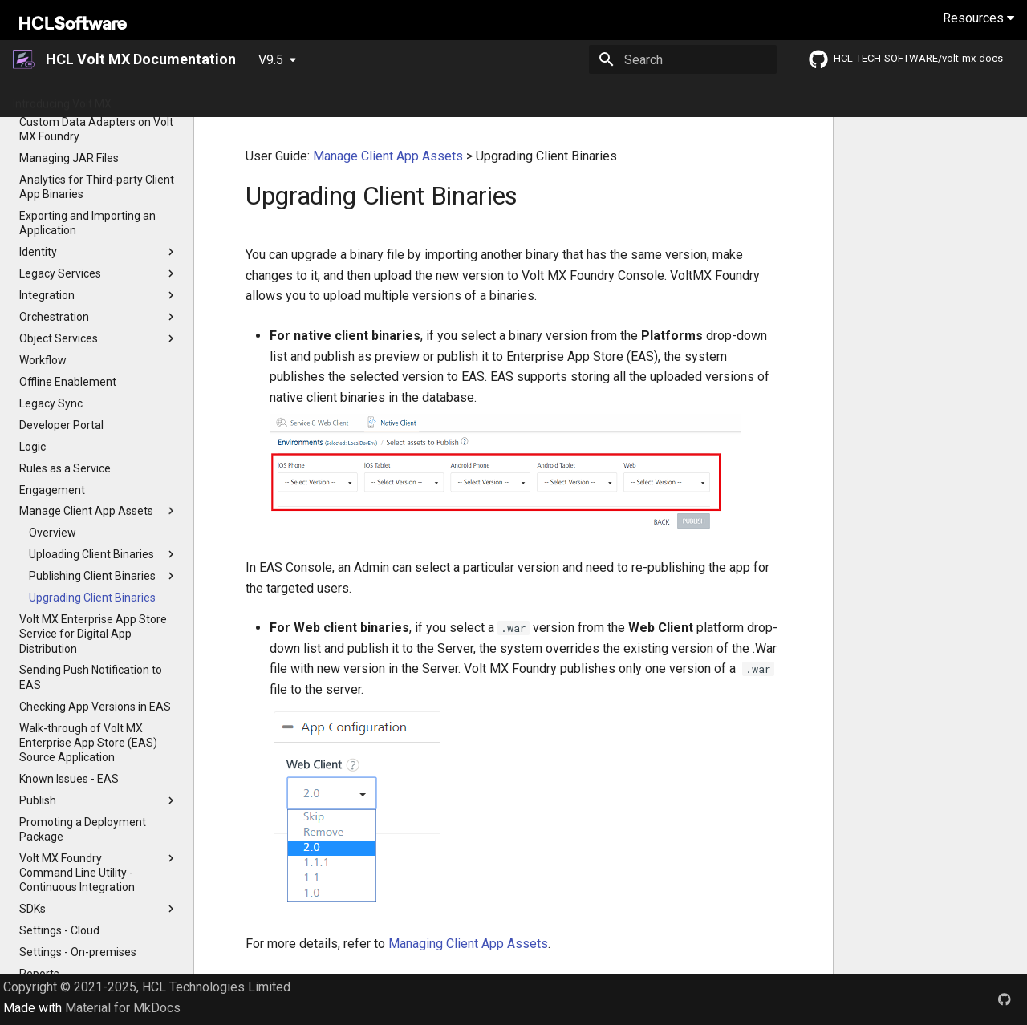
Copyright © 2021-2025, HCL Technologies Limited (146, 987)
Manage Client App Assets (388, 156)
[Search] (683, 59)
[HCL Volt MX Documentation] (24, 59)
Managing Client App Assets (468, 943)
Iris (668, 98)
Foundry (715, 98)
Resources (978, 18)
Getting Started (170, 98)
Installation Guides (596, 98)
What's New (257, 98)
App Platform (432, 98)
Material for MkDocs (123, 1007)
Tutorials (508, 98)
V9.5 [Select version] (270, 59)
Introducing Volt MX (62, 98)
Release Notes (342, 98)
